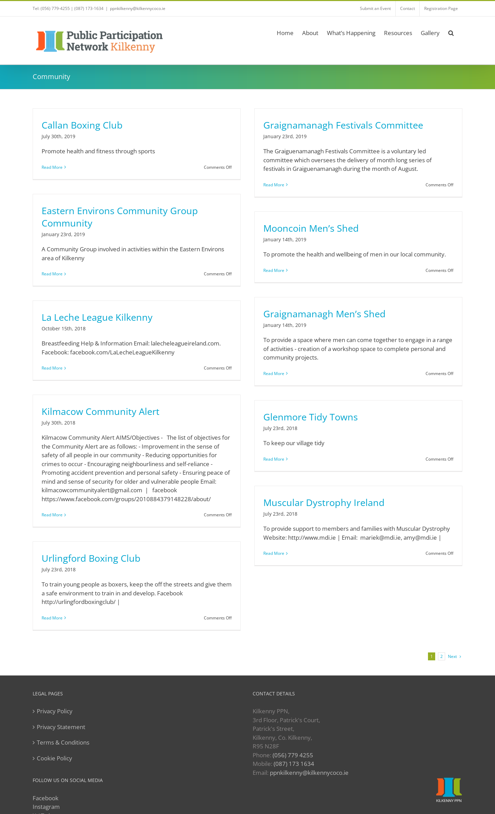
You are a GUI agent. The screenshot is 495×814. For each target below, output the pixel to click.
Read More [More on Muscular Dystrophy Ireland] (273, 553)
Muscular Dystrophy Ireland (324, 502)
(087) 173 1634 (294, 764)
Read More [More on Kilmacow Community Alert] (52, 515)
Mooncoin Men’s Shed (311, 228)
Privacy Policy (55, 711)
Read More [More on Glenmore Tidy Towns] (273, 459)
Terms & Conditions (63, 742)
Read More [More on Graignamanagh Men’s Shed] (273, 373)
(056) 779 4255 (293, 755)
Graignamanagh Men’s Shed (324, 314)
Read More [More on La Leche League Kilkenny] (52, 368)
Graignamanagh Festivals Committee (343, 125)
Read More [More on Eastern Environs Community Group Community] (52, 274)
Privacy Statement (61, 727)
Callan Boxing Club (82, 125)
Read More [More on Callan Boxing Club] (52, 167)
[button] (451, 31)
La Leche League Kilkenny (97, 317)
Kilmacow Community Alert (101, 411)
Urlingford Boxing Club (91, 558)
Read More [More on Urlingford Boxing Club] (52, 618)
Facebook (45, 798)
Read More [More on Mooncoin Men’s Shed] (273, 270)
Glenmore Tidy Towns (310, 417)
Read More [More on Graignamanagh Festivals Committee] (273, 185)
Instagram (46, 807)
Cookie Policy (54, 758)
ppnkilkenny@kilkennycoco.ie (309, 773)
